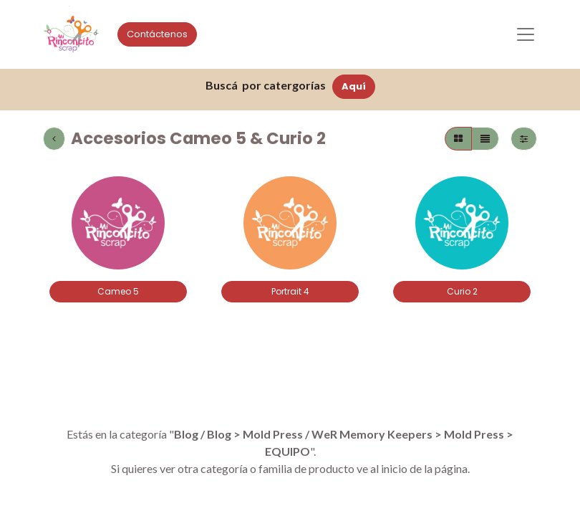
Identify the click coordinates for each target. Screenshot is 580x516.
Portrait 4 (290, 291)
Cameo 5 (118, 291)
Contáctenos (157, 34)
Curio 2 (462, 291)
